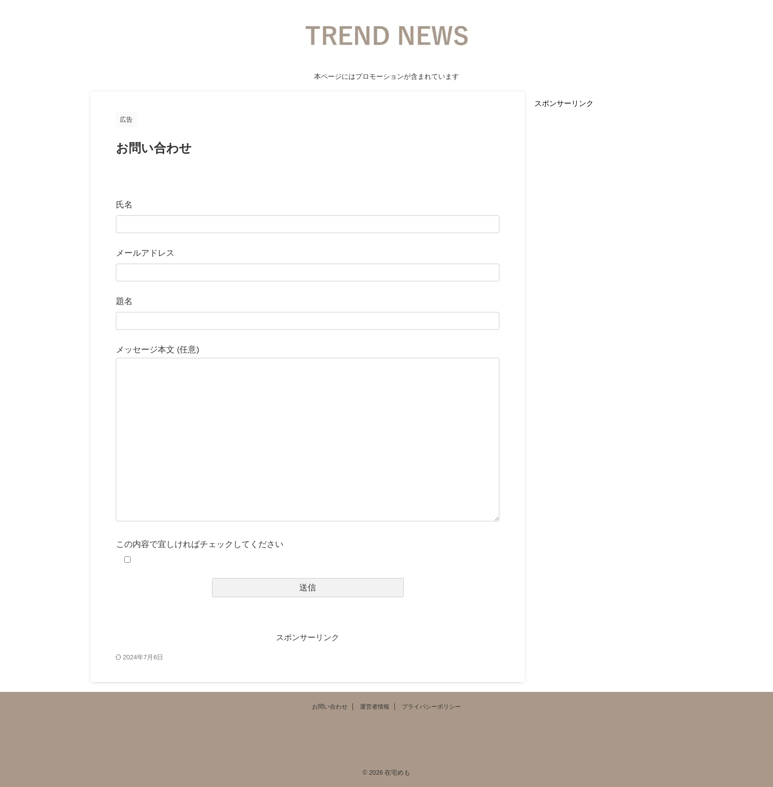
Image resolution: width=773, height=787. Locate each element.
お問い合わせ (330, 706)
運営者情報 (374, 706)
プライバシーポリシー (431, 706)
